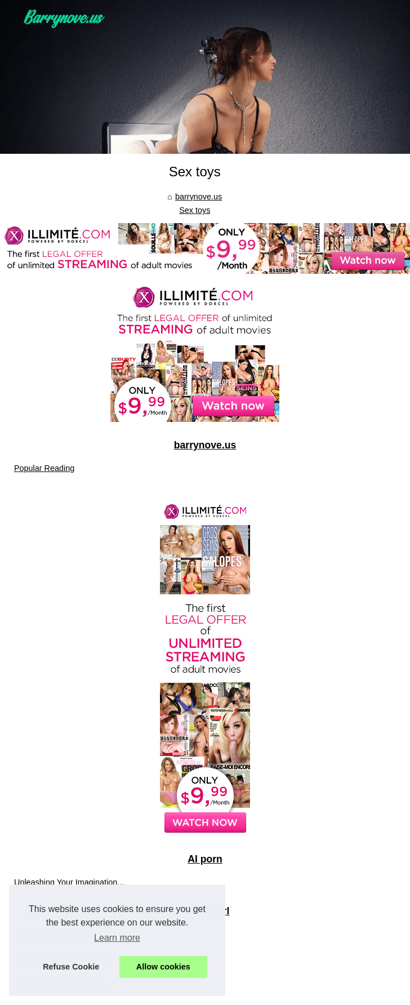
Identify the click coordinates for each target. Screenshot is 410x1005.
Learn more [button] (117, 937)
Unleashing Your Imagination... (69, 882)
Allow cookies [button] (163, 966)
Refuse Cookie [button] (71, 966)
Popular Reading (44, 468)
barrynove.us (198, 196)
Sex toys (194, 210)
